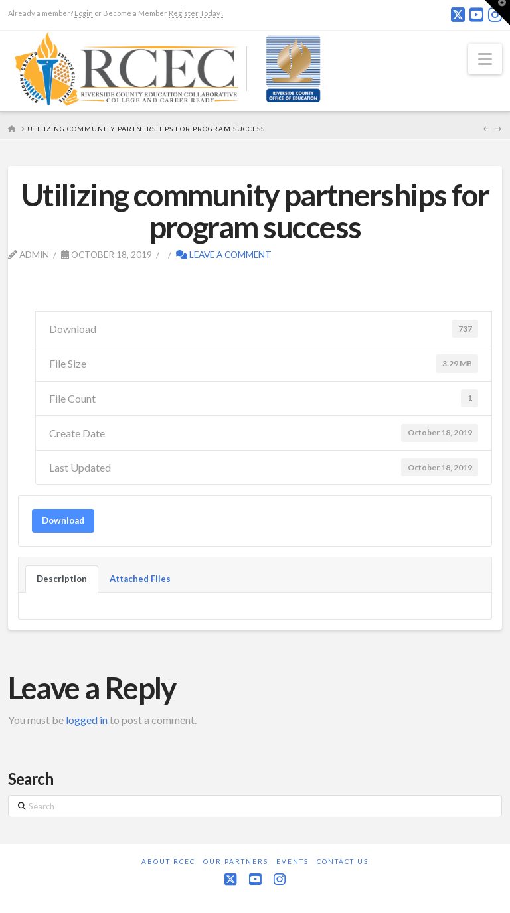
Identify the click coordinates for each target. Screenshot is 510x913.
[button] (485, 59)
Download (63, 520)
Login (83, 13)
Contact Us (343, 861)
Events (292, 861)
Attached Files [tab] (140, 578)
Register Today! (196, 13)
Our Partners (235, 861)
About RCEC (168, 861)
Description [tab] (62, 578)
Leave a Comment (224, 254)
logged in (87, 719)
